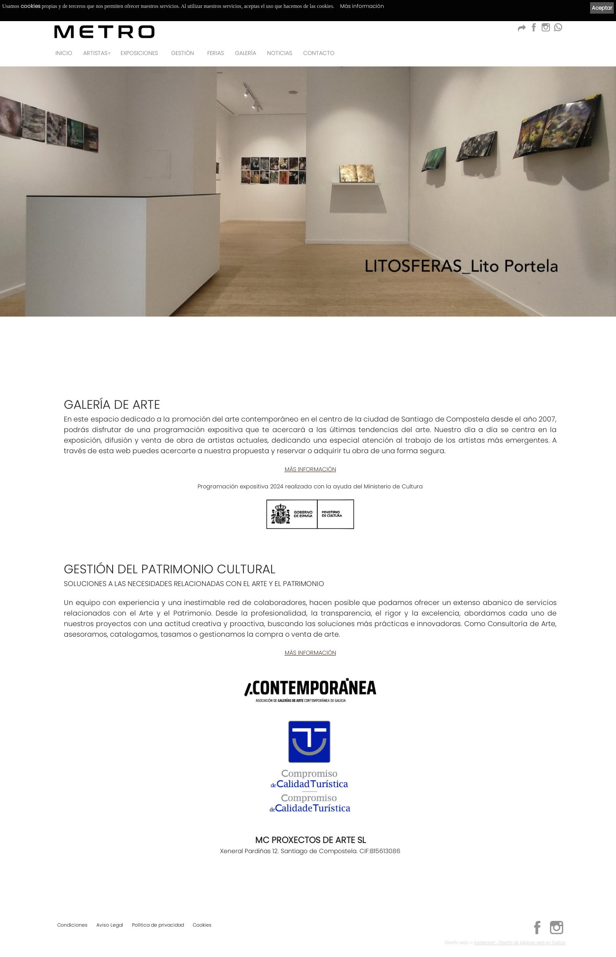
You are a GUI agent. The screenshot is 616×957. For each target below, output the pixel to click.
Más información (362, 6)
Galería (245, 53)
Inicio (63, 53)
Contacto (318, 53)
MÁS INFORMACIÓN (310, 469)
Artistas (95, 53)
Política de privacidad (158, 924)
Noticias (279, 53)
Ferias (215, 53)
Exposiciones (139, 53)
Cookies (202, 924)
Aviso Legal (109, 924)
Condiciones (72, 924)
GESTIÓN (182, 53)
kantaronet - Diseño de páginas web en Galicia (519, 942)
